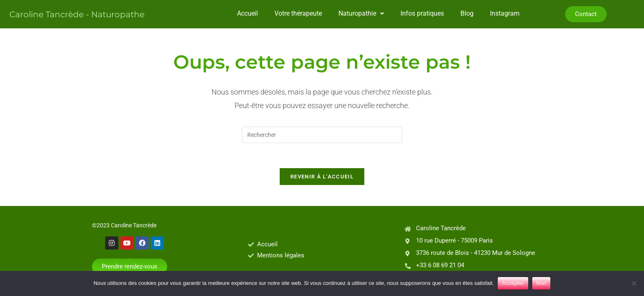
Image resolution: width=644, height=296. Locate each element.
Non (541, 283)
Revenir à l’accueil (322, 176)
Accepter (513, 283)
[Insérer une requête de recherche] (322, 135)
